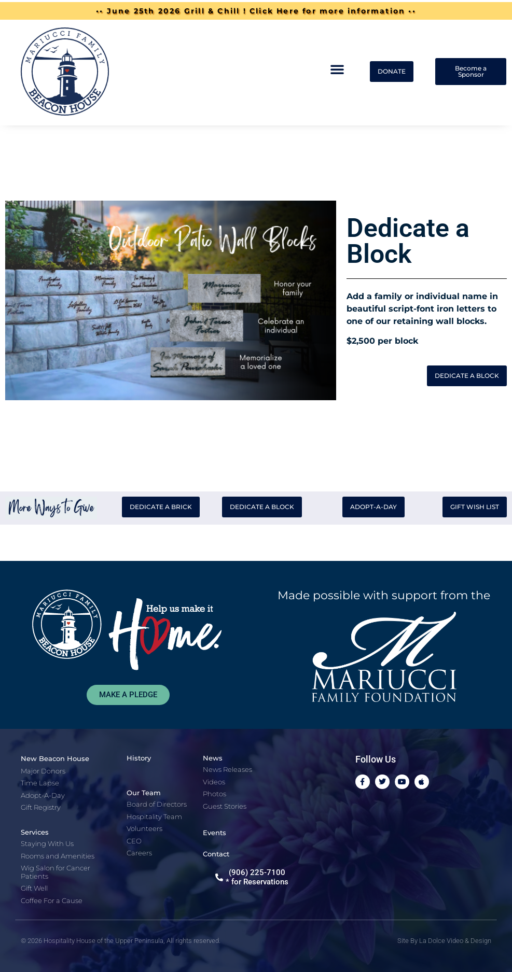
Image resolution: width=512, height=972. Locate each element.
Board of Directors (157, 804)
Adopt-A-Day (43, 795)
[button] (337, 69)
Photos (214, 794)
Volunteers (144, 828)
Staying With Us (47, 843)
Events (214, 832)
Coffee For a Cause (51, 900)
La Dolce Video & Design (455, 941)
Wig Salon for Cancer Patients (55, 872)
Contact (216, 854)
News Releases (227, 769)
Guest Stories (224, 806)
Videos (214, 782)
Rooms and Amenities (57, 856)
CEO (134, 841)
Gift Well (34, 888)
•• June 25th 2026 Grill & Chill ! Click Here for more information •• (256, 11)
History (139, 758)
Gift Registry (41, 807)
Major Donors (43, 771)
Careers (139, 853)
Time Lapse (40, 783)
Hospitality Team (154, 816)
